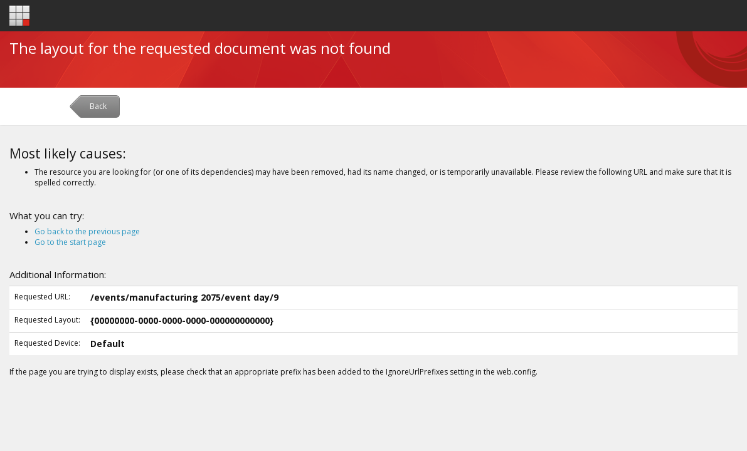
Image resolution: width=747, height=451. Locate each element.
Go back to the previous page (87, 231)
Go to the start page (70, 242)
